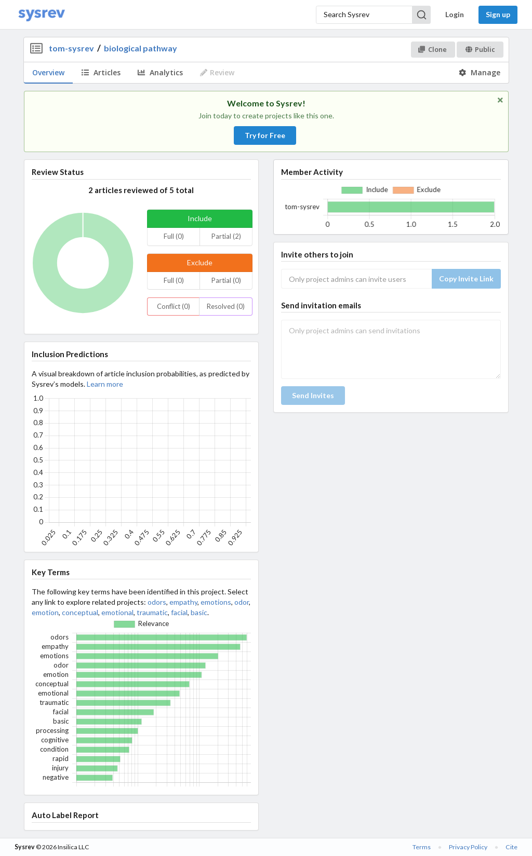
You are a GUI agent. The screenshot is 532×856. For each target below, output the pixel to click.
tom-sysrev (71, 48)
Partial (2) (226, 236)
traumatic (152, 612)
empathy (183, 601)
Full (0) (174, 236)
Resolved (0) (226, 306)
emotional (117, 612)
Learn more (105, 383)
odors (157, 601)
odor (241, 601)
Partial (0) (226, 280)
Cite (511, 847)
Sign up (498, 14)
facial (179, 612)
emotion (45, 612)
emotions (216, 601)
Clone (432, 49)
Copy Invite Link (466, 278)
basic (199, 612)
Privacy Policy (468, 847)
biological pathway (140, 48)
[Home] (42, 15)
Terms (422, 847)
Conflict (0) (173, 306)
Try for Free (265, 135)
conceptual (80, 612)
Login (454, 14)
